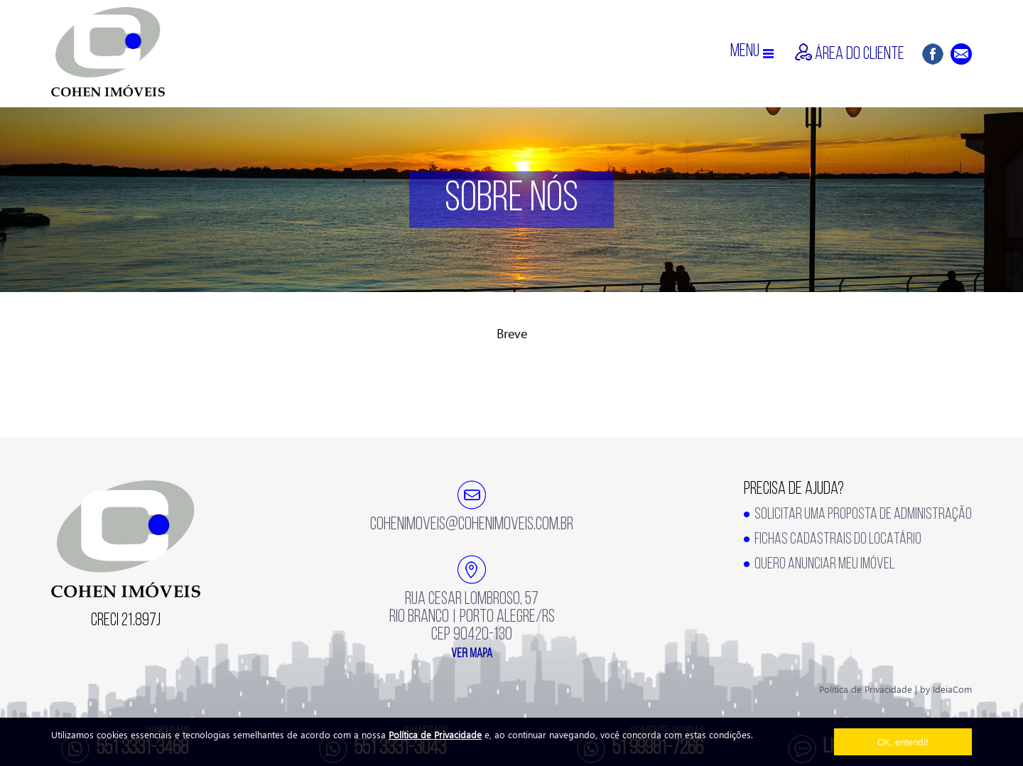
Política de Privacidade (435, 734)
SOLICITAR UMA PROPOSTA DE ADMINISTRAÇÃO (863, 515)
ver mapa (471, 654)
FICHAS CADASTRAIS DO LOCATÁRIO (837, 540)
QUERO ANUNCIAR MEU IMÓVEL (824, 564)
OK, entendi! (903, 741)
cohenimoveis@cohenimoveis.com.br (471, 525)
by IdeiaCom (946, 689)
